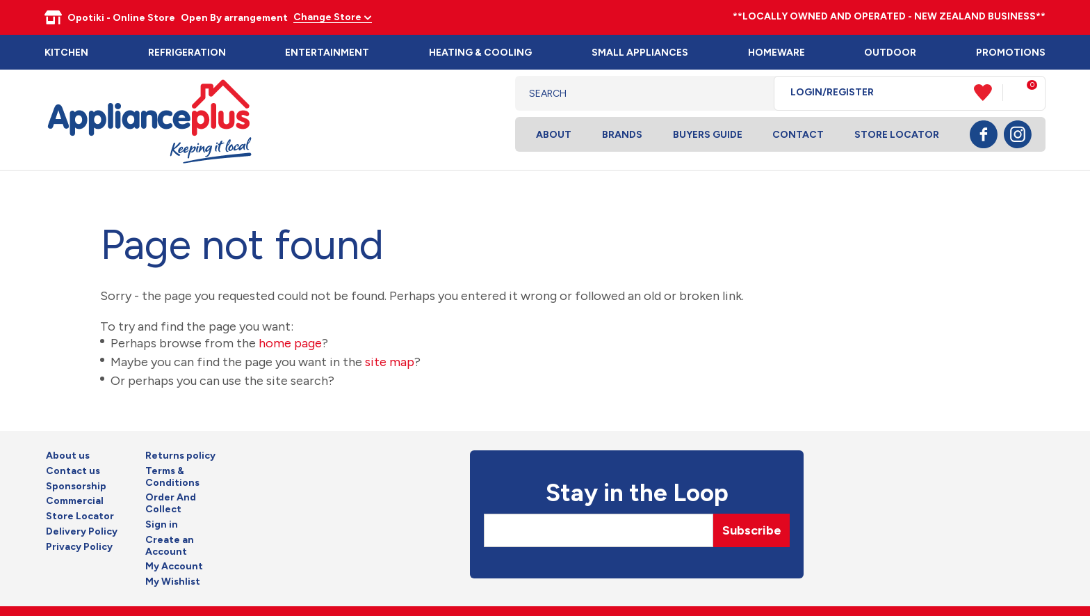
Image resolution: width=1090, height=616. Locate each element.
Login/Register (832, 92)
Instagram (1018, 134)
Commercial (75, 501)
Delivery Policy (81, 531)
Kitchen (66, 52)
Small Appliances (640, 52)
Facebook (984, 134)
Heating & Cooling (480, 52)
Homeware (776, 52)
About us (68, 455)
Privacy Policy (79, 547)
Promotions (1011, 52)
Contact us (73, 471)
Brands (622, 135)
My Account (174, 566)
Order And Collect (170, 503)
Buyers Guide (707, 135)
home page (290, 343)
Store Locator (896, 135)
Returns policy (180, 455)
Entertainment (327, 52)
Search (752, 93)
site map (389, 362)
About (553, 135)
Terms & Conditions (172, 477)
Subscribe (751, 530)
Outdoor (890, 52)
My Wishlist (172, 581)
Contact (798, 135)
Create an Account (169, 546)
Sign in (161, 524)
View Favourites (988, 92)
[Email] (598, 530)
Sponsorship (76, 486)
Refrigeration (187, 52)
